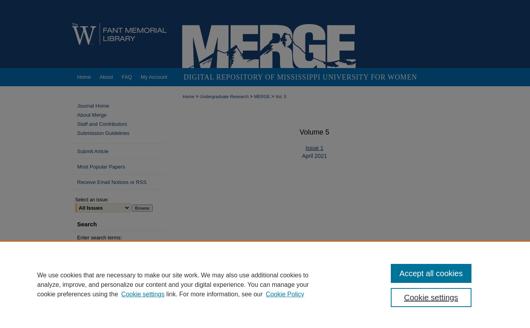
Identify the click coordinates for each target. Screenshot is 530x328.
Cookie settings (143, 294)
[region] (265, 284)
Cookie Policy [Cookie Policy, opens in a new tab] (285, 294)
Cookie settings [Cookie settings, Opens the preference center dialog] (431, 297)
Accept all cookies (431, 273)
